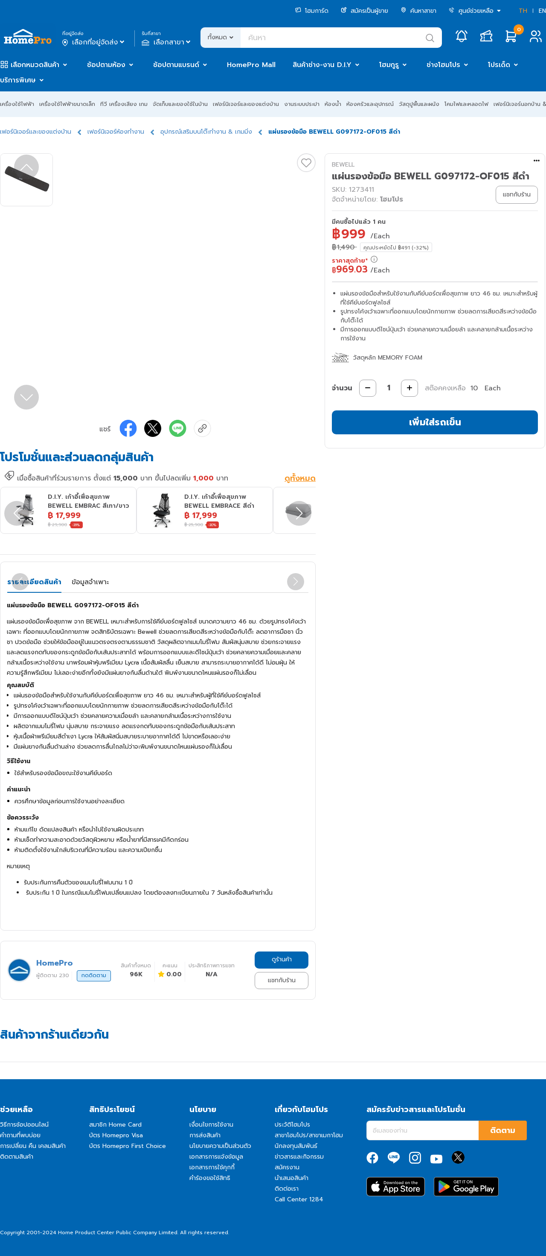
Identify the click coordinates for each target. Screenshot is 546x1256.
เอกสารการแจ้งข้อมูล (216, 1156)
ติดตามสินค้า (16, 1156)
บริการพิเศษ (18, 80)
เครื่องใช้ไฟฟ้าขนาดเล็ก (67, 104)
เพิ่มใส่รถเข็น (435, 422)
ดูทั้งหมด (300, 478)
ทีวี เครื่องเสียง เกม (124, 104)
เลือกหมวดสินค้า (35, 65)
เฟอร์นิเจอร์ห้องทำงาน (115, 131)
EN (542, 10)
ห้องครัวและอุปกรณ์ (370, 104)
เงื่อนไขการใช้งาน (211, 1124)
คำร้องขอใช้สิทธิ (209, 1178)
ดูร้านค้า (282, 959)
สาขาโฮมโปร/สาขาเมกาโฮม (309, 1135)
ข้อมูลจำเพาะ (90, 582)
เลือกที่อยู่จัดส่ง (94, 42)
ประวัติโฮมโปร (292, 1124)
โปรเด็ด (499, 65)
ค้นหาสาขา (418, 10)
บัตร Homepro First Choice (127, 1146)
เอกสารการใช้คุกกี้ (212, 1167)
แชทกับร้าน (282, 980)
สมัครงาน (287, 1167)
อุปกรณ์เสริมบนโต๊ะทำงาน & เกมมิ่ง (206, 131)
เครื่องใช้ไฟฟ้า (17, 104)
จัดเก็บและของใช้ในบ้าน (180, 104)
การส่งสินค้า (205, 1135)
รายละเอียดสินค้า (34, 582)
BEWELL (343, 164)
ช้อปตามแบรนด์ (176, 65)
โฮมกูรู (389, 65)
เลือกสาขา (167, 42)
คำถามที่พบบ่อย (20, 1135)
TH (523, 10)
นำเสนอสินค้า (291, 1178)
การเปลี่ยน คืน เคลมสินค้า (33, 1146)
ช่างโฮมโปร (443, 65)
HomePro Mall (251, 65)
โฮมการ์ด (311, 10)
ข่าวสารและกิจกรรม (299, 1156)
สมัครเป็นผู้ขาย (364, 10)
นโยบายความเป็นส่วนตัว (220, 1146)
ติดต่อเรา (287, 1188)
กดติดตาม (93, 975)
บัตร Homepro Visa (116, 1135)
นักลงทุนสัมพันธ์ (296, 1146)
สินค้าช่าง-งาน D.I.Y (322, 65)
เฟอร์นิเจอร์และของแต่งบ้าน (246, 104)
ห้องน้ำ (333, 104)
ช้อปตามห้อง (106, 65)
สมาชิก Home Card (115, 1124)
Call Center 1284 (299, 1199)
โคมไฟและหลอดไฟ (466, 104)
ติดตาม (502, 1130)
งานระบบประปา (301, 104)
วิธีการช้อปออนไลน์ (24, 1124)
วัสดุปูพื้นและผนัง (419, 104)
